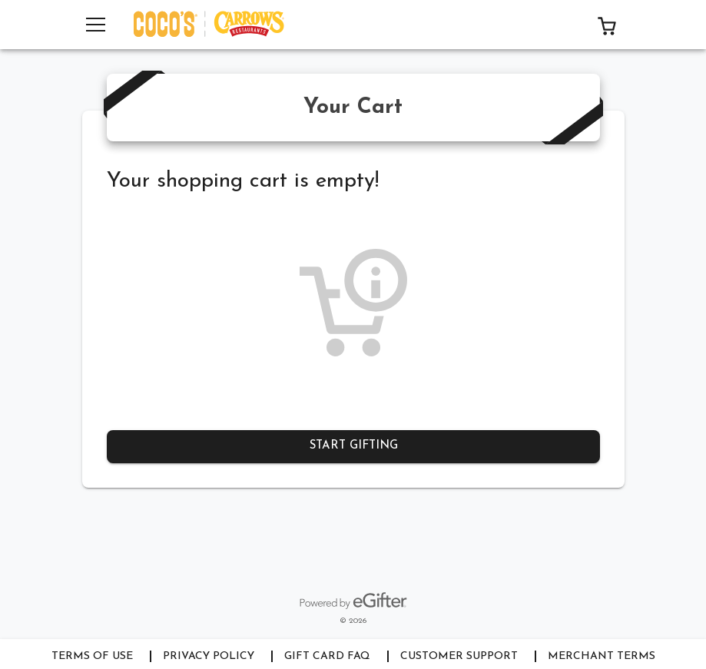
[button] (607, 24)
